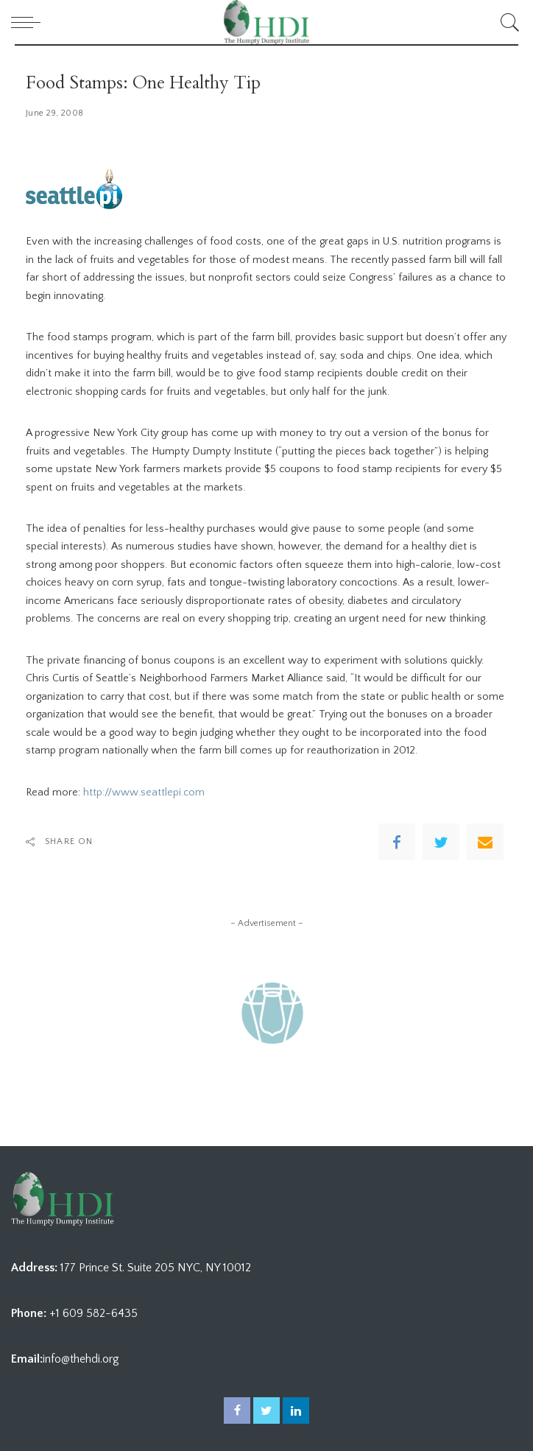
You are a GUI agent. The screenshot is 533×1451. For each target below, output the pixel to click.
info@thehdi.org (81, 1359)
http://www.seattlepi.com (144, 792)
